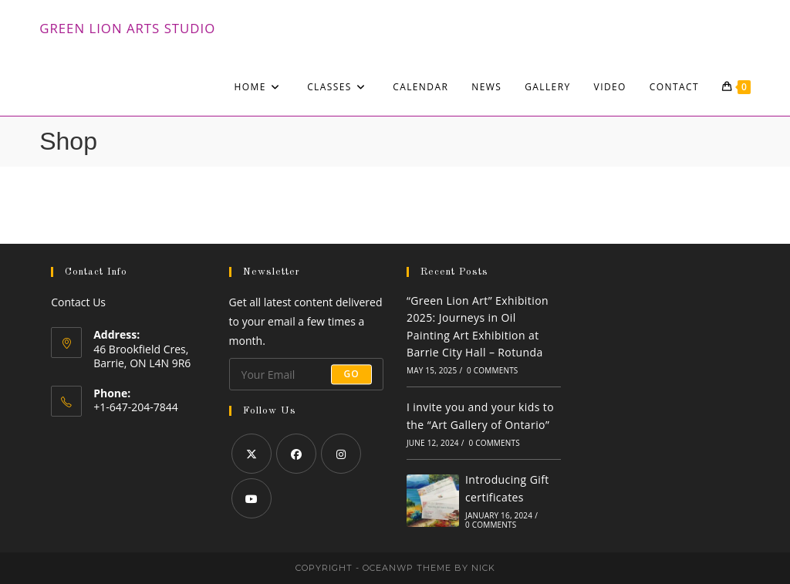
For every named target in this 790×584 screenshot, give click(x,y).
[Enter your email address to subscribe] (306, 374)
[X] (251, 454)
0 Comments (492, 370)
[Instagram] (341, 454)
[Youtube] (251, 498)
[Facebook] (296, 454)
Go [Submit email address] (351, 373)
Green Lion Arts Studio (127, 28)
